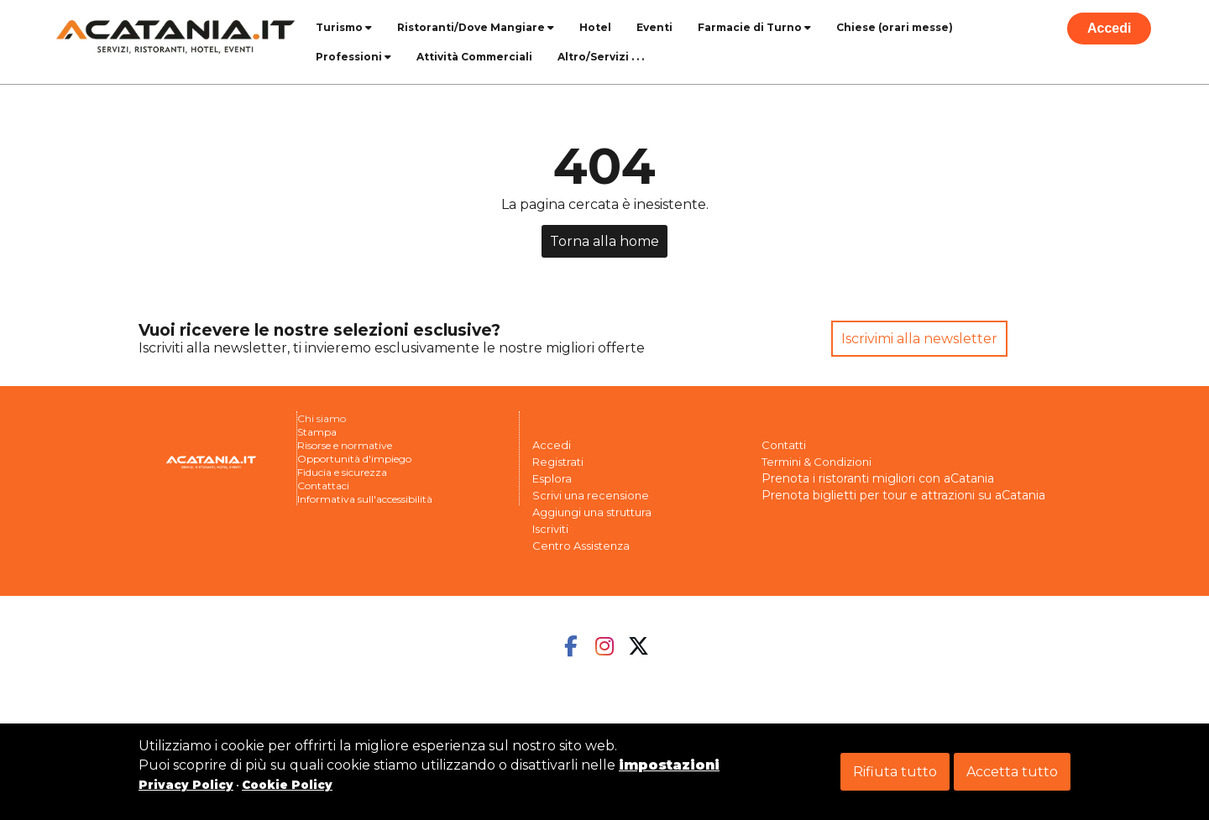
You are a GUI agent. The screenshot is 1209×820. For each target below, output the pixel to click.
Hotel (595, 27)
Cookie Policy (287, 784)
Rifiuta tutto (895, 772)
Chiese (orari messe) (894, 27)
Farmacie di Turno (754, 27)
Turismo (344, 27)
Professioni (353, 56)
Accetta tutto (1012, 772)
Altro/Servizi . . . (600, 56)
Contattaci (323, 485)
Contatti (784, 445)
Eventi (654, 27)
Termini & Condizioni (816, 461)
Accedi (1109, 28)
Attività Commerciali (474, 56)
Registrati (558, 461)
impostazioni (669, 765)
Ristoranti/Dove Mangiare (475, 27)
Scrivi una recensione (590, 495)
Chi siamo (321, 418)
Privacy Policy (186, 784)
